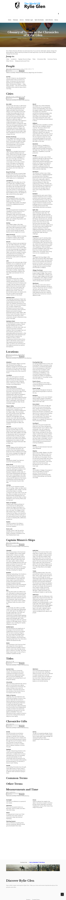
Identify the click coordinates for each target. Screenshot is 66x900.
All (6, 64)
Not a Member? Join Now (37, 858)
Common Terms (52, 54)
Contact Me (23, 858)
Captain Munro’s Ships (24, 54)
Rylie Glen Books (39, 15)
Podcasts (15, 15)
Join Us (22, 15)
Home (9, 15)
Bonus (56, 15)
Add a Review (49, 15)
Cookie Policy (36, 895)
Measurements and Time (22, 56)
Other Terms (9, 56)
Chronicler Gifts (41, 54)
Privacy (28, 895)
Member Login (29, 15)
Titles (33, 54)
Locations (13, 54)
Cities (7, 54)
